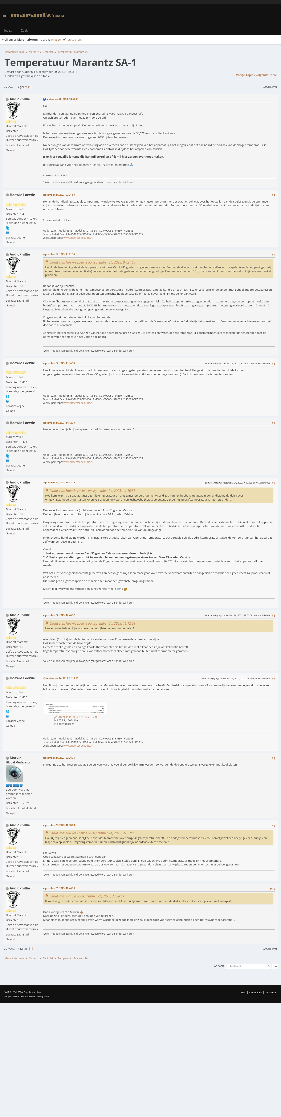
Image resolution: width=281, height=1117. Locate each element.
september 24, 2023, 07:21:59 (59, 194)
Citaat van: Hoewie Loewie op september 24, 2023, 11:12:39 (92, 623)
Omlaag (8, 86)
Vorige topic (244, 75)
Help (243, 992)
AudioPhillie (20, 99)
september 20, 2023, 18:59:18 (62, 99)
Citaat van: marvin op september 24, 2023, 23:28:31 (86, 896)
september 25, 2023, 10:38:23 (59, 825)
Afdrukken (270, 87)
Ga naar (218, 966)
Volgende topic (266, 75)
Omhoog (9, 948)
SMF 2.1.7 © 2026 (13, 992)
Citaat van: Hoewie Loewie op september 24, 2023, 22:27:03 (92, 833)
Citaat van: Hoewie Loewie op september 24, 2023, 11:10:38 (92, 490)
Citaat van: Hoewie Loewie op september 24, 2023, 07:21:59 (92, 262)
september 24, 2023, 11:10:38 (59, 363)
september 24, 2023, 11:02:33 (59, 254)
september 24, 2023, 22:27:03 (62, 678)
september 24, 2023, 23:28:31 (59, 757)
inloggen (56, 39)
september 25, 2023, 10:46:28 (59, 888)
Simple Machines (32, 992)
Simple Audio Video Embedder (19, 996)
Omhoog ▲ (271, 992)
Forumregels (255, 992)
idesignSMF (43, 996)
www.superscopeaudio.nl (78, 238)
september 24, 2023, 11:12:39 (59, 422)
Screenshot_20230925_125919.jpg (75, 717)
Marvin (15, 757)
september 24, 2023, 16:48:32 (59, 615)
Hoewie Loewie (22, 194)
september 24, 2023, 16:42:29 (59, 482)
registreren (73, 39)
